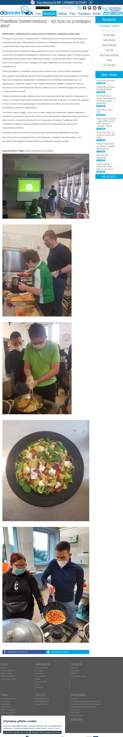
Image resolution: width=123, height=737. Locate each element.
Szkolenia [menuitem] (64, 673)
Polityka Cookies (54, 728)
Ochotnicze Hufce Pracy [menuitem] (8, 670)
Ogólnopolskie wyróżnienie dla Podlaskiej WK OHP (105, 88)
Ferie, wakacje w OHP (109, 30)
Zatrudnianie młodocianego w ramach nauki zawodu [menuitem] (43, 702)
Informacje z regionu (109, 25)
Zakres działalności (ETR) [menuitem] (8, 679)
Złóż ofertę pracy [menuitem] (36, 713)
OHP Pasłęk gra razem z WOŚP (105, 111)
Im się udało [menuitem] (34, 670)
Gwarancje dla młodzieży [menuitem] (99, 679)
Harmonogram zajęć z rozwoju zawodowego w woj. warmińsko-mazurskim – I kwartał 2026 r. (106, 99)
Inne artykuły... (109, 176)
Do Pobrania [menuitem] (34, 687)
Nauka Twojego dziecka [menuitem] (7, 698)
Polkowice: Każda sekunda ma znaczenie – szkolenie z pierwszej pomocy (106, 146)
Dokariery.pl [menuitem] (4, 668)
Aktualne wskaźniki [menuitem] (97, 684)
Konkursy (97, 695)
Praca (95, 664)
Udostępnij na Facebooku (18, 652)
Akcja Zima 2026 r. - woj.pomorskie (103, 156)
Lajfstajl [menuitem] (33, 679)
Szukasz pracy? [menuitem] (96, 670)
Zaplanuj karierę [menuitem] (96, 673)
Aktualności (38, 664)
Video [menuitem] (33, 684)
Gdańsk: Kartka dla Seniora (106, 80)
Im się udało (109, 35)
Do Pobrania (109, 65)
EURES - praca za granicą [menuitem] (99, 681)
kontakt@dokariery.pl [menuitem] (68, 701)
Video (109, 60)
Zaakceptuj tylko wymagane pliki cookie (46, 732)
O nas (4, 664)
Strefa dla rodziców (109, 55)
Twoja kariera (109, 40)
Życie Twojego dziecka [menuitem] (7, 704)
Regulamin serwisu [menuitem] (6, 673)
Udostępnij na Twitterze (60, 652)
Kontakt (66, 695)
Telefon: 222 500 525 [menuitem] (68, 704)
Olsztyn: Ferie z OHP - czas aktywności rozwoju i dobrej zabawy (106, 135)
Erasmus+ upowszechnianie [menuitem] (69, 676)
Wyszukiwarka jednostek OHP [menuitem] (70, 698)
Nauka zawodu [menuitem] (66, 670)
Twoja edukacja (109, 45)
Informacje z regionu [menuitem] (37, 668)
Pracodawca (38, 695)
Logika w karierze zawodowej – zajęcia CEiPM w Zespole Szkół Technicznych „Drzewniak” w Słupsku (106, 122)
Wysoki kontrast (42, 8)
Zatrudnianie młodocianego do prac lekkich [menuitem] (43, 710)
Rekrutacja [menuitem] (65, 668)
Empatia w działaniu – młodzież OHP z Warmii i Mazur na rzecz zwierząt (105, 166)
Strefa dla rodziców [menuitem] (36, 681)
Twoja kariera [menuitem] (35, 673)
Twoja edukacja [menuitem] (35, 676)
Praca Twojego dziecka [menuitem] (7, 701)
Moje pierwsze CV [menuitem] (97, 676)
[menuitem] (38, 13)
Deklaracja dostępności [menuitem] (8, 676)
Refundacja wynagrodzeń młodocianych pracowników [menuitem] (42, 707)
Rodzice (5, 695)
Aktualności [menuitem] (34, 698)
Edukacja (67, 664)
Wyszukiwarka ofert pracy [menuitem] (99, 668)
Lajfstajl (109, 50)
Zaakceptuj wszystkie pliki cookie (16, 732)
